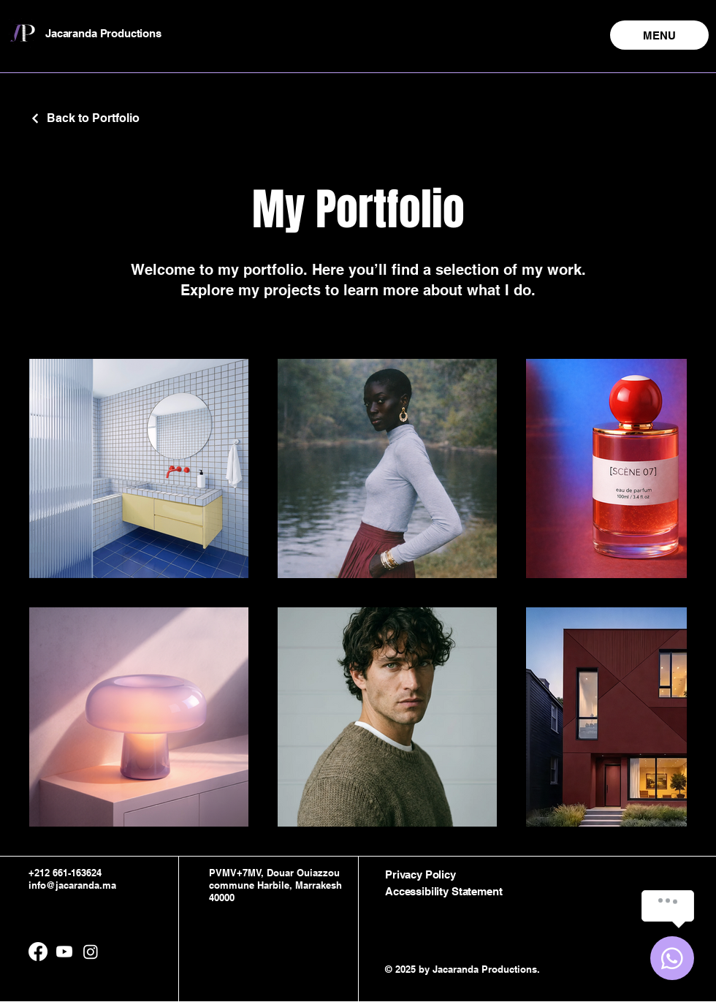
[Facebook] (37, 951)
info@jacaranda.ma (72, 885)
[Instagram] (90, 951)
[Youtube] (64, 951)
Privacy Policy (420, 874)
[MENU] (659, 35)
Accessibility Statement (444, 891)
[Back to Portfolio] (84, 118)
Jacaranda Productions (103, 33)
